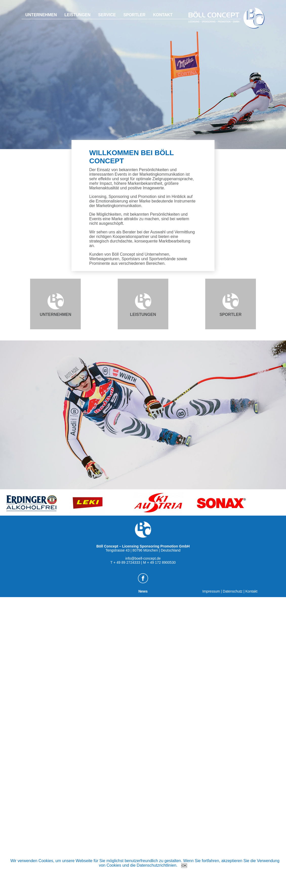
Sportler (135, 15)
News (143, 589)
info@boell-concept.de (143, 558)
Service (107, 15)
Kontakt (163, 15)
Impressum (211, 591)
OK (184, 865)
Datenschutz (232, 591)
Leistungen (77, 15)
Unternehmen (41, 15)
